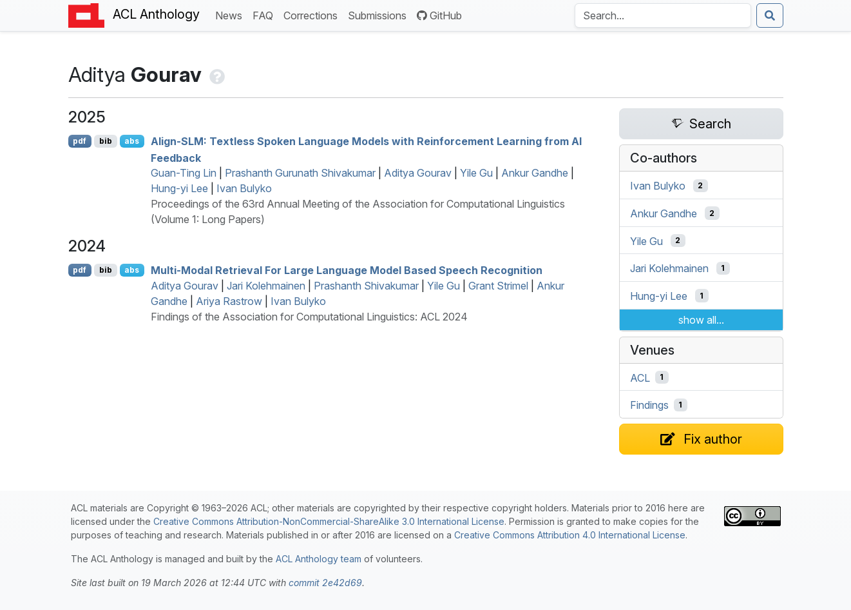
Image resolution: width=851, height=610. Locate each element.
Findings (649, 404)
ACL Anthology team (318, 558)
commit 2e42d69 (325, 582)
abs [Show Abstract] (131, 141)
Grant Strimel (498, 285)
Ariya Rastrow (229, 301)
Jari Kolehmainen (266, 285)
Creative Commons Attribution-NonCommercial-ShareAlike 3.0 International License (328, 521)
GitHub (439, 15)
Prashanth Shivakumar (366, 285)
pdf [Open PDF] (79, 141)
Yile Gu (476, 172)
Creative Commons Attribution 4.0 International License (569, 534)
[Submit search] (769, 15)
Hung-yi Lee (179, 188)
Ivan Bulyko (244, 188)
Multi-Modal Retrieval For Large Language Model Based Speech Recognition (346, 270)
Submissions (380, 14)
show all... (701, 319)
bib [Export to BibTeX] (105, 141)
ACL (640, 377)
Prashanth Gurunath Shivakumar (300, 172)
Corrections (313, 14)
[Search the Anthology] (663, 15)
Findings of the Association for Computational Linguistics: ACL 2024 (309, 316)
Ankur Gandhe (534, 172)
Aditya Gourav (418, 172)
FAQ (265, 14)
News (231, 14)
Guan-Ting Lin (183, 172)
